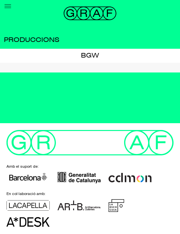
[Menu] (8, 6)
